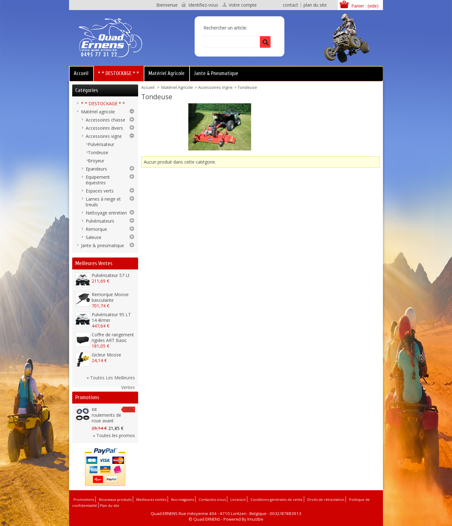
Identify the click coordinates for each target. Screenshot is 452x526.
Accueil (81, 73)
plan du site (315, 5)
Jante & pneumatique (216, 73)
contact (290, 5)
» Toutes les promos (114, 435)
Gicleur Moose (106, 355)
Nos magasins (182, 499)
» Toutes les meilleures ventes (111, 378)
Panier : (365, 6)
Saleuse (93, 237)
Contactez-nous (212, 499)
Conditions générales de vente (276, 499)
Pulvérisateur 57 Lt (111, 275)
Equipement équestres (98, 180)
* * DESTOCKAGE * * (118, 73)
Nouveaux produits (115, 499)
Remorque (96, 229)
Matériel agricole (166, 73)
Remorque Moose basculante (110, 297)
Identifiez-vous (203, 5)
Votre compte (243, 5)
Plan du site (109, 505)
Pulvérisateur (101, 144)
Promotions (87, 397)
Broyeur (96, 161)
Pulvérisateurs (100, 221)
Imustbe (255, 519)
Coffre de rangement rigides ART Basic (113, 337)
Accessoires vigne (215, 87)
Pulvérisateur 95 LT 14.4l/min (111, 317)
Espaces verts (100, 191)
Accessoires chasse (105, 120)
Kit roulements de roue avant (106, 415)
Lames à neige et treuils (103, 202)
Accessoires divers (104, 128)
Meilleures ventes (93, 263)
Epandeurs (96, 169)
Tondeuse (98, 152)
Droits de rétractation (325, 499)
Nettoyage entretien (106, 213)
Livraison (238, 499)
